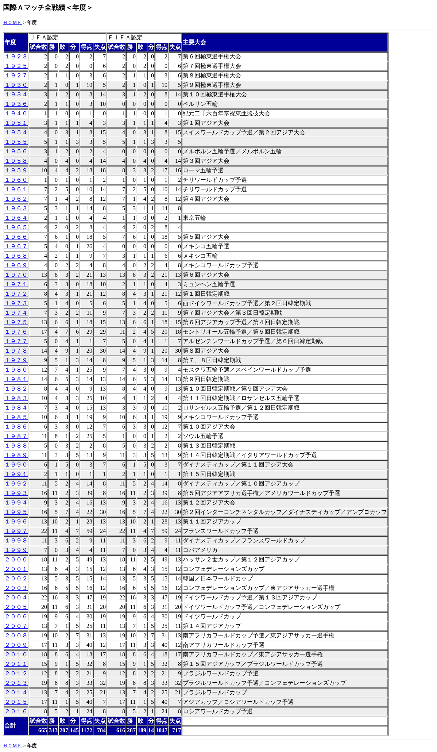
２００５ (16, 607)
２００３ (16, 588)
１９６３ (16, 208)
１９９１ (16, 474)
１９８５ (16, 417)
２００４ (16, 597)
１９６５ (16, 227)
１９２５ (16, 66)
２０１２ (16, 673)
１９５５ (16, 142)
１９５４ (16, 132)
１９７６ (16, 332)
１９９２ (16, 483)
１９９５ (16, 512)
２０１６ (16, 711)
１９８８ (16, 445)
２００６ (16, 616)
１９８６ (16, 426)
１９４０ (16, 113)
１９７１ (16, 284)
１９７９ (16, 360)
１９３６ (16, 104)
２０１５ (16, 702)
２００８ (16, 635)
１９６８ (16, 256)
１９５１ (16, 123)
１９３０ (16, 85)
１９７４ (16, 313)
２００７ (16, 626)
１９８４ (16, 407)
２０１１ (16, 664)
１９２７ (16, 75)
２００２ (16, 578)
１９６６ (16, 237)
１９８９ (16, 455)
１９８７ (16, 436)
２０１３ (16, 683)
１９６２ (16, 199)
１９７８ (16, 351)
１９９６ (16, 521)
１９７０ (16, 275)
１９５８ (16, 161)
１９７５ (16, 322)
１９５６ (16, 151)
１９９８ (16, 540)
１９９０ (16, 464)
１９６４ (16, 218)
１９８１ (16, 379)
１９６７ (16, 246)
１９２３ (16, 56)
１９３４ (16, 94)
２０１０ (16, 654)
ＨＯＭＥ (12, 22)
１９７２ (16, 294)
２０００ (16, 559)
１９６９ (16, 265)
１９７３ (16, 303)
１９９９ (16, 550)
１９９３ (16, 493)
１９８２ (16, 388)
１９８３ (16, 398)
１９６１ (16, 189)
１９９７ (16, 531)
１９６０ (16, 180)
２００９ (16, 645)
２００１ (16, 569)
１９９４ (16, 502)
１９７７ (16, 341)
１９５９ (16, 170)
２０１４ (16, 692)
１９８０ (16, 370)
